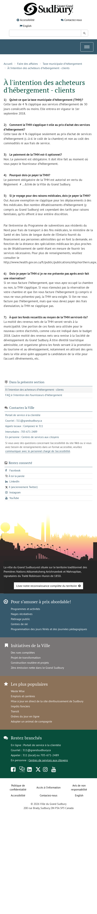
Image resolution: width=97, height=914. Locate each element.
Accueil (8, 63)
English (27, 26)
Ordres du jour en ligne (25, 716)
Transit (15, 711)
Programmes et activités (25, 609)
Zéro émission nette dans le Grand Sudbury (37, 667)
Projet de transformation (26, 657)
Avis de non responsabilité (79, 787)
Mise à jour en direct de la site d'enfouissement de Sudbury (47, 701)
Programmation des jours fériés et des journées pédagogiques (49, 629)
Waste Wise (18, 691)
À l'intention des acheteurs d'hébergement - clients (38, 68)
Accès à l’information (48, 787)
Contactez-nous (73, 20)
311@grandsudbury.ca (37, 750)
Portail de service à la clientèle (42, 745)
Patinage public (20, 619)
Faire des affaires (27, 63)
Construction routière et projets (30, 662)
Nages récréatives (22, 614)
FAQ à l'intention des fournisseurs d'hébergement (33, 395)
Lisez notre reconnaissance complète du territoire (46, 586)
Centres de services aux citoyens (48, 760)
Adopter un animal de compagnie (31, 721)
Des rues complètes (23, 652)
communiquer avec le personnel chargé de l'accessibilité (37, 451)
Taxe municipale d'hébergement (62, 63)
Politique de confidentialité (18, 787)
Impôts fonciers (20, 706)
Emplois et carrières (23, 696)
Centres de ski (19, 624)
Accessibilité (27, 20)
